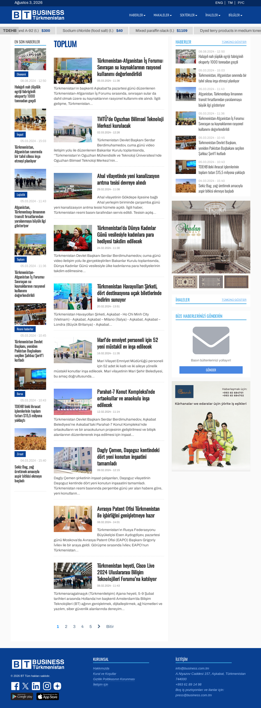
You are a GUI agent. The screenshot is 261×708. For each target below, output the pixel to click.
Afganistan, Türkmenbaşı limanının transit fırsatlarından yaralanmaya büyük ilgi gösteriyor (30, 216)
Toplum (20, 259)
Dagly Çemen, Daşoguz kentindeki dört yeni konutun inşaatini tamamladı (128, 456)
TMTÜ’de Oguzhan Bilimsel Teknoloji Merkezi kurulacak (130, 122)
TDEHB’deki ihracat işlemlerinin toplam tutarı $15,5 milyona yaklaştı (28, 412)
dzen (56, 686)
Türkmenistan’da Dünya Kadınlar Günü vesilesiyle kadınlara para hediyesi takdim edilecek (126, 234)
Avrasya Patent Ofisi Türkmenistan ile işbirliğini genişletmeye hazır (128, 512)
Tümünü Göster (234, 41)
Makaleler (163, 15)
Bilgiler (235, 15)
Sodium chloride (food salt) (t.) (104, 31)
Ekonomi (21, 74)
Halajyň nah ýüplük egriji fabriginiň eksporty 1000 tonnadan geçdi (27, 93)
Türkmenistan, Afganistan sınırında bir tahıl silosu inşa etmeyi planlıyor (28, 153)
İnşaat (20, 134)
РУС (241, 3)
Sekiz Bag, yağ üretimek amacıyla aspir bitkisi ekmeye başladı (28, 473)
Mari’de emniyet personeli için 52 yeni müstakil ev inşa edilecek (127, 343)
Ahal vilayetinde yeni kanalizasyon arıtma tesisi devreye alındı (128, 179)
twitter (26, 686)
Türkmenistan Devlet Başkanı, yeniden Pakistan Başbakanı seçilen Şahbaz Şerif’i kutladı (29, 350)
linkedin (36, 686)
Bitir (110, 626)
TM (230, 3)
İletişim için (100, 684)
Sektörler (188, 15)
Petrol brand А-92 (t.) (38, 31)
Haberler (183, 42)
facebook (16, 686)
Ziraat (20, 454)
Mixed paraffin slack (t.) (173, 31)
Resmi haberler (25, 329)
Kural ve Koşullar (104, 674)
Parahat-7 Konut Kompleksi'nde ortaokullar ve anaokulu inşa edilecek (126, 398)
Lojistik (21, 194)
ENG (219, 3)
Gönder (211, 369)
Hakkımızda (101, 668)
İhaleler (183, 300)
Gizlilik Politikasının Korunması (114, 679)
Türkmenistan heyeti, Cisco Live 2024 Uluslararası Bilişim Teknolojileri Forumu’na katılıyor (126, 572)
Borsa (20, 393)
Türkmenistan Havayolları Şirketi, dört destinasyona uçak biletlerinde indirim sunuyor (129, 293)
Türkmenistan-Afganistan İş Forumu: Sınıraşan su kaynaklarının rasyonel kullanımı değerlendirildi (30, 283)
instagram (46, 686)
